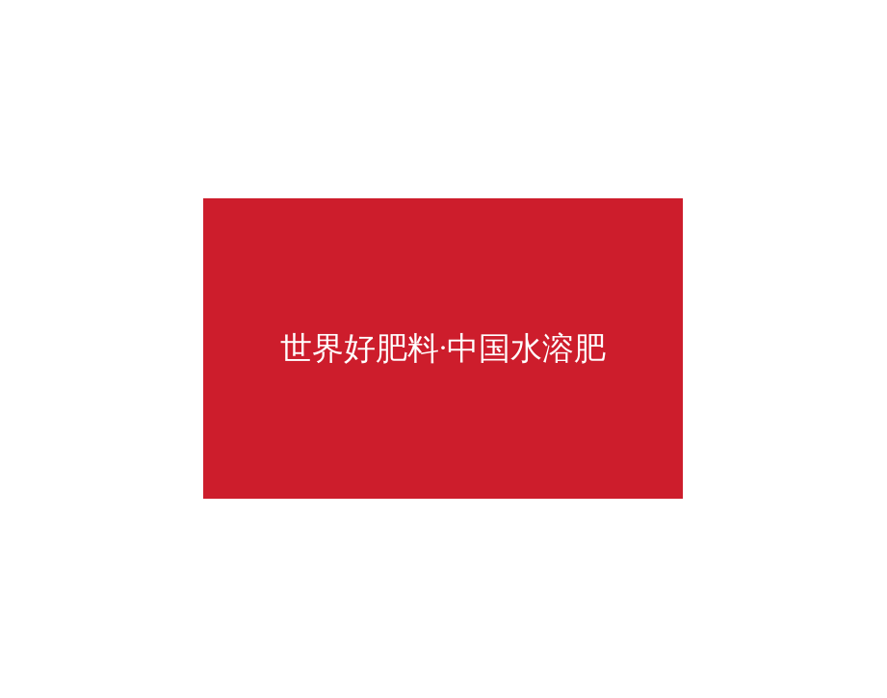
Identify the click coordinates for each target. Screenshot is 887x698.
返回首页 (498, 346)
